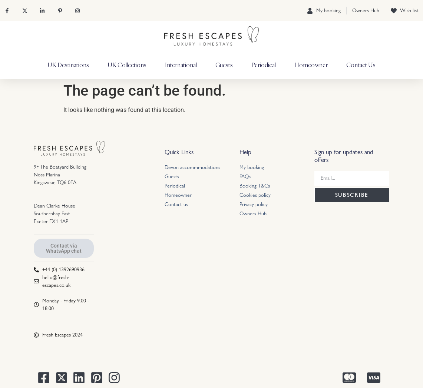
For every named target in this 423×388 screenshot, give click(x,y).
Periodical (263, 65)
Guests (224, 65)
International (181, 65)
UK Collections (127, 65)
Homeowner (311, 65)
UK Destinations (68, 65)
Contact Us (361, 65)
